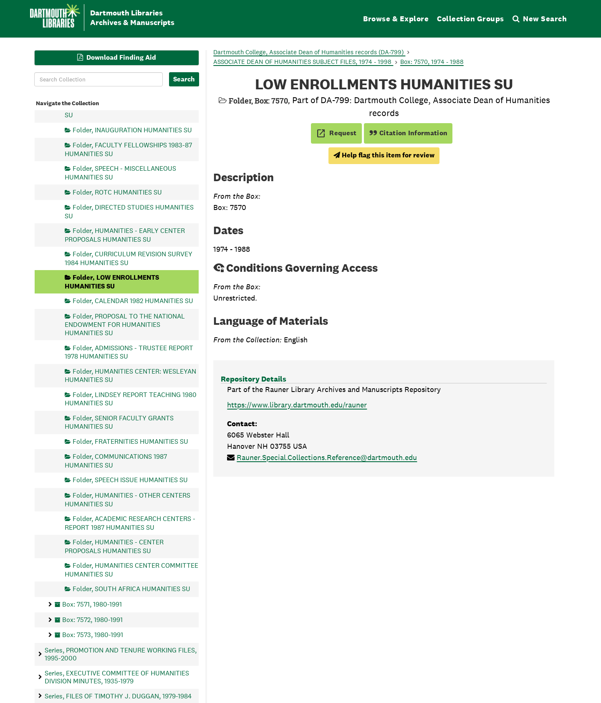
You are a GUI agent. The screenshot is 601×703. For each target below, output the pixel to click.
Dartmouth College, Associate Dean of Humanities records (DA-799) (309, 52)
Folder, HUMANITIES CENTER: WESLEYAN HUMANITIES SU (130, 375)
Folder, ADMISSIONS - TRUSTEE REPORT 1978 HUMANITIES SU (129, 351)
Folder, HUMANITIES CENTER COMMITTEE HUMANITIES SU (131, 569)
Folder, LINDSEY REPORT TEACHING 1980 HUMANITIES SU (131, 398)
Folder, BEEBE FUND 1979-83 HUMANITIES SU (132, 110)
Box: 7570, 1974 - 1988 (432, 62)
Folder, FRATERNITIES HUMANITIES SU (130, 441)
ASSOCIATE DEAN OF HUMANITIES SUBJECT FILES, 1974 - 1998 (303, 62)
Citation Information (408, 133)
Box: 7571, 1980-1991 (92, 603)
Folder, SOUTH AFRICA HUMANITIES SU (131, 588)
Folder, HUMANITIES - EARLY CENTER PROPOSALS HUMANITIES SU (125, 234)
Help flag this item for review (383, 155)
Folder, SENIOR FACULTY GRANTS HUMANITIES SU (119, 421)
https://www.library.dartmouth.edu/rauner (297, 405)
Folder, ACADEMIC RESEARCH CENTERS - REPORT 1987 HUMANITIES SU (130, 522)
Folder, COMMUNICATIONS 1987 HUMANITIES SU (116, 460)
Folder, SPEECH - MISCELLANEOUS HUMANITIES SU (120, 172)
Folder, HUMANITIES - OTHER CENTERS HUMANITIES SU (127, 499)
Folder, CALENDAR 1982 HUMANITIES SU (133, 300)
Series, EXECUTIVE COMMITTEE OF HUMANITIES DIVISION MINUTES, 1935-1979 (117, 676)
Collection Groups (470, 18)
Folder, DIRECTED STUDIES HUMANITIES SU (129, 211)
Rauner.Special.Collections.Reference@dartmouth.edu (327, 457)
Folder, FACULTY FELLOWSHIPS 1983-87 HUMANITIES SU (128, 149)
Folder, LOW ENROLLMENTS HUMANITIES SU (112, 281)
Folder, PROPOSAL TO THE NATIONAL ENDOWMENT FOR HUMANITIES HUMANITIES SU (125, 324)
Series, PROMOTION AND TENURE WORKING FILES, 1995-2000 (121, 653)
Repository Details (253, 379)
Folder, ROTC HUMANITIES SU (117, 191)
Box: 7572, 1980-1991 (92, 619)
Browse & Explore (396, 18)
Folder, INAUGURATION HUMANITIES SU (132, 129)
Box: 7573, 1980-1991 (92, 634)
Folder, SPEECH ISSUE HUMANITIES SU (130, 479)
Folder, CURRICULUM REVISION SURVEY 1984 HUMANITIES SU (128, 258)
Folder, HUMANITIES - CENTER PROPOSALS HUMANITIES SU (114, 546)
